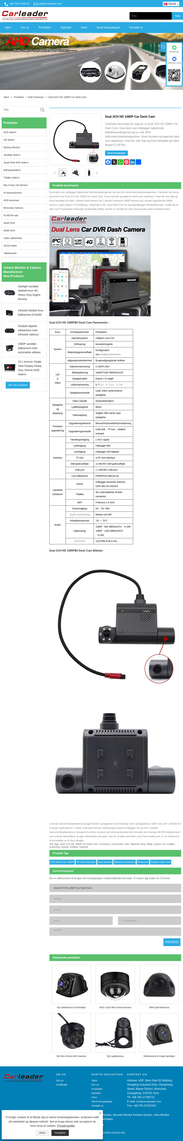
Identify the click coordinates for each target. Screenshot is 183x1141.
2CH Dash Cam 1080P (62, 861)
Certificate (61, 1083)
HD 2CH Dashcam (86, 861)
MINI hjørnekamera (159, 1006)
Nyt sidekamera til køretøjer (71, 1006)
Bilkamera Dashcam (124, 861)
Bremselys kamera (13, 208)
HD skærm (9, 139)
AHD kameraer (36, 97)
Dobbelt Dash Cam (160, 861)
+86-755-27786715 (19, 3)
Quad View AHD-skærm (16, 162)
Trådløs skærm (11, 177)
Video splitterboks (13, 238)
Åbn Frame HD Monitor (16, 185)
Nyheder (66, 27)
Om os (25, 27)
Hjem (8, 27)
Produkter (45, 27)
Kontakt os (136, 27)
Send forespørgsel (108, 27)
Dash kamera (105, 861)
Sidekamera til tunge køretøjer (159, 1055)
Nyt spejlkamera (115, 1055)
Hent (84, 27)
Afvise (42, 1132)
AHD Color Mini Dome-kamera (115, 1006)
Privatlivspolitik (66, 1125)
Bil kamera (142, 861)
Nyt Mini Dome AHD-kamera (71, 1055)
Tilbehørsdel (10, 253)
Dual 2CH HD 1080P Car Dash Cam (67, 97)
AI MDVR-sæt (11, 215)
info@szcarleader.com (50, 3)
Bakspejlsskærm (12, 170)
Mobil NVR (9, 230)
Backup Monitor (12, 147)
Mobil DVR (9, 223)
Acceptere (60, 1132)
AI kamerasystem (13, 192)
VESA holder (10, 245)
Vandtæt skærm (12, 155)
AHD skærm (10, 132)
